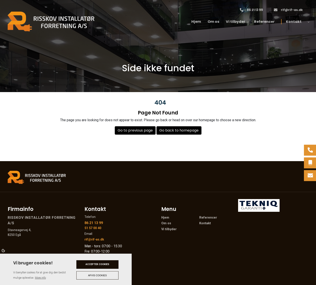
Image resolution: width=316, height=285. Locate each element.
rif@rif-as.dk (292, 10)
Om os (166, 223)
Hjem (165, 217)
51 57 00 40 (92, 228)
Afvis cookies (97, 275)
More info (40, 277)
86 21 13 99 (255, 10)
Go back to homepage (179, 130)
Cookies (3, 250)
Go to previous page (135, 130)
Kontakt (205, 223)
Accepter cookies (97, 264)
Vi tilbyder (169, 229)
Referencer (208, 217)
